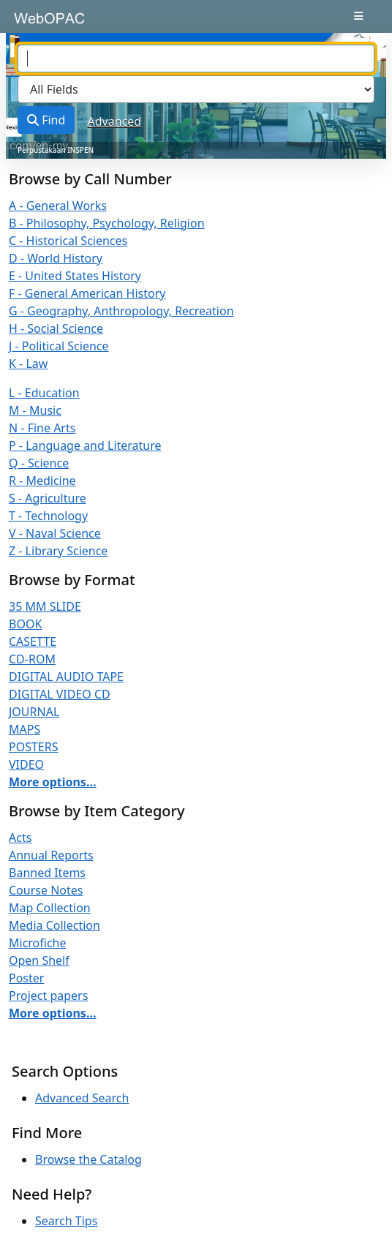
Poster (26, 978)
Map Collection (50, 908)
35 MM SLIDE (45, 606)
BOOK (25, 624)
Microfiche (38, 943)
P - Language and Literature (85, 445)
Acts (20, 837)
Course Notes (46, 890)
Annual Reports (51, 855)
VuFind (37, 23)
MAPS (24, 729)
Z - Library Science (58, 551)
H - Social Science (56, 328)
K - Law (28, 363)
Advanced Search (82, 1098)
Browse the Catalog (88, 1159)
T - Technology (48, 516)
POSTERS (34, 747)
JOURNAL (34, 712)
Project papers (48, 995)
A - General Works (58, 205)
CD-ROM (32, 659)
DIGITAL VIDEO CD (59, 694)
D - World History (55, 258)
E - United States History (75, 276)
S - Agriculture (47, 498)
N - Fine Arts (42, 428)
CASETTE (32, 641)
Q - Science (39, 463)
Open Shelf (39, 960)
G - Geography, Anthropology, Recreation (121, 311)
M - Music (35, 410)
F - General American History (87, 293)
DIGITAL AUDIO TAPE (66, 677)
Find (46, 120)
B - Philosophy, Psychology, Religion (107, 223)
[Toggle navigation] (358, 16)
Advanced (115, 121)
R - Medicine (42, 481)
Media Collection (54, 925)
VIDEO (26, 764)
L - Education (44, 393)
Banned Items (47, 873)
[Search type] (196, 89)
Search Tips (66, 1221)
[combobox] (196, 58)
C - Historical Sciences (68, 241)
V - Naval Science (55, 533)
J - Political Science (59, 346)
